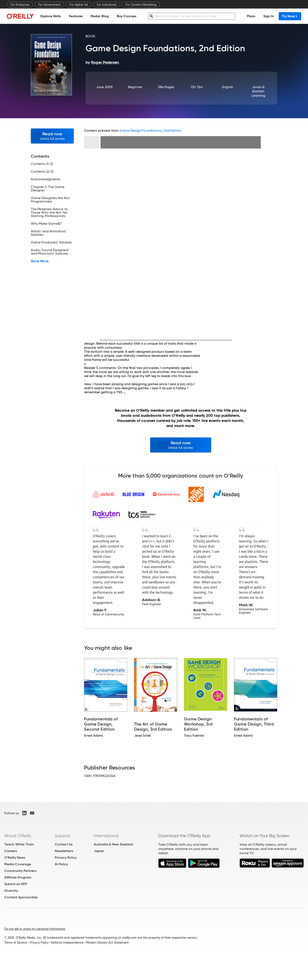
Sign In (268, 16)
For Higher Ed (79, 5)
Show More (40, 261)
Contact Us (64, 844)
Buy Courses (126, 16)
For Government (49, 5)
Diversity (11, 890)
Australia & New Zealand (113, 844)
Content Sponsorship (21, 897)
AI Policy (61, 864)
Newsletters (64, 851)
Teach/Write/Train (19, 844)
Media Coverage (17, 864)
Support (63, 835)
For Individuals (107, 5)
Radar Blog (100, 16)
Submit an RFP (15, 884)
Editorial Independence (67, 942)
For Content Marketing (141, 5)
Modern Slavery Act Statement (107, 942)
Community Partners (20, 870)
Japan (99, 851)
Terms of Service (15, 942)
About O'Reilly (17, 835)
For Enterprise (19, 5)
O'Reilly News (14, 857)
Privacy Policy (66, 857)
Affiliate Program (17, 877)
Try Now (290, 16)
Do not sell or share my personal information (34, 929)
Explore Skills (50, 16)
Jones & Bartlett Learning (258, 91)
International (106, 835)
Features (76, 16)
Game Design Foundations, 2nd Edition (150, 130)
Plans (251, 16)
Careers (10, 851)
